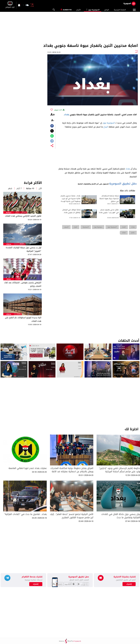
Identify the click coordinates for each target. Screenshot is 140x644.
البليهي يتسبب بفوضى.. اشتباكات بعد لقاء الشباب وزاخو (22, 284)
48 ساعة (30, 188)
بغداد (66, 114)
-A (52, 120)
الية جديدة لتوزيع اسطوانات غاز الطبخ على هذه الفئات (23, 319)
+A (52, 114)
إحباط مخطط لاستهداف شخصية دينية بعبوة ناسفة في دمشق (109, 198)
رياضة (9, 279)
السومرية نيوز (93, 9)
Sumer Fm (67, 10)
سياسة (8, 212)
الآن (40, 188)
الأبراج (78, 9)
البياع (106, 127)
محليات (8, 244)
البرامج (106, 9)
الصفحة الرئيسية (120, 9)
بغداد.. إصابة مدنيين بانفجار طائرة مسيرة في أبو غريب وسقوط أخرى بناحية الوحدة (70, 198)
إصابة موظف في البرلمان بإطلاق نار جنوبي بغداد (71, 211)
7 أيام (19, 188)
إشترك (35, 584)
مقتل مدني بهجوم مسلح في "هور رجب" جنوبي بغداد (109, 211)
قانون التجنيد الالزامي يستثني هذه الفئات (23, 216)
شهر (10, 188)
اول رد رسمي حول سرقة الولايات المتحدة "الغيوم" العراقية (23, 249)
